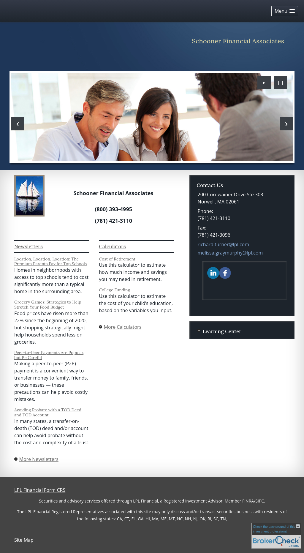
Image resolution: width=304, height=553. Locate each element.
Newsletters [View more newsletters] (28, 246)
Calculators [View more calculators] (112, 246)
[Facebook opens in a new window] (225, 272)
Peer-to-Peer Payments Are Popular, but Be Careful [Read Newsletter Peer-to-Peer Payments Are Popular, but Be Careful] (49, 355)
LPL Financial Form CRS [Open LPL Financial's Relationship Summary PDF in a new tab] (39, 490)
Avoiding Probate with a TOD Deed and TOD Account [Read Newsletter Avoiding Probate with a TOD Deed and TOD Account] (47, 412)
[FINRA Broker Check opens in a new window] (276, 536)
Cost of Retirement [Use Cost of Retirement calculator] (117, 259)
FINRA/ (248, 501)
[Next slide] (286, 123)
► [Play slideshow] (264, 82)
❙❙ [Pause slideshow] (280, 82)
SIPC (259, 501)
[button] (284, 11)
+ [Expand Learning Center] (199, 330)
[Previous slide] (17, 123)
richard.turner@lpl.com (223, 244)
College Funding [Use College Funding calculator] (114, 290)
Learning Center (221, 331)
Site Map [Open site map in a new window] (24, 540)
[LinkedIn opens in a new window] (213, 272)
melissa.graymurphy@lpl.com (230, 252)
